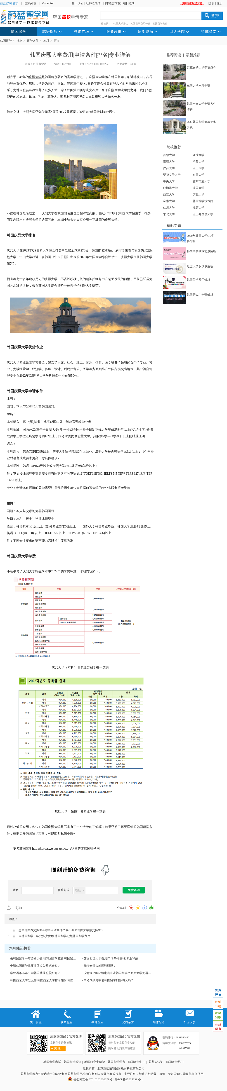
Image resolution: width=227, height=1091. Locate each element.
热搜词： (106, 23)
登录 (211, 3)
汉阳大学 (198, 161)
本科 (46, 40)
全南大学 (169, 201)
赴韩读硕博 (93, 3)
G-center (48, 3)
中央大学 (169, 181)
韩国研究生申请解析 (200, 294)
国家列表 (30, 3)
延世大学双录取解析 (200, 266)
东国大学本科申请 (198, 85)
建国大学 (198, 188)
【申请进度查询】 (192, 3)
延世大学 (198, 155)
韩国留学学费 (116, 1062)
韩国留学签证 (72, 1062)
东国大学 (198, 174)
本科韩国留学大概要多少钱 (201, 124)
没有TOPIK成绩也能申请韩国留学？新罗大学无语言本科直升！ (125, 973)
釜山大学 (198, 168)
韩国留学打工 (137, 1062)
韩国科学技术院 (203, 201)
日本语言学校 (112, 3)
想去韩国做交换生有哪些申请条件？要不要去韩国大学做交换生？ (61, 930)
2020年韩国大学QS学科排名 (200, 238)
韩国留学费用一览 (140, 23)
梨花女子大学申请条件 (201, 67)
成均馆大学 (170, 188)
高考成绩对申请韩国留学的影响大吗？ (109, 980)
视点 (19, 40)
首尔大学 (169, 155)
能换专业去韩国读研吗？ (100, 965)
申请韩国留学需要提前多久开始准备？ (35, 965)
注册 (219, 3)
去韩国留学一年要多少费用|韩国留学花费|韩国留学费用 (54, 936)
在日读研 (129, 3)
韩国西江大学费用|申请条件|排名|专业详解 (111, 958)
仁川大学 (169, 207)
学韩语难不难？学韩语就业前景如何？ (35, 973)
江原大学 (198, 207)
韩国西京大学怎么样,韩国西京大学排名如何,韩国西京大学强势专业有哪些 (58, 980)
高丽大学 (169, 161)
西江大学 (169, 194)
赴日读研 (77, 3)
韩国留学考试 (52, 1062)
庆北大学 (198, 194)
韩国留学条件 (160, 23)
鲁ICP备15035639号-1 (129, 1079)
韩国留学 (6, 40)
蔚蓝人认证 (156, 1062)
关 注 (55, 1048)
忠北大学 (169, 214)
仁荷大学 (169, 168)
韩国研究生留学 (94, 1062)
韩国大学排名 (120, 23)
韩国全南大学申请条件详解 (201, 106)
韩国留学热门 (175, 1062)
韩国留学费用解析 (198, 279)
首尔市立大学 (201, 181)
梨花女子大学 (172, 174)
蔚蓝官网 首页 (9, 3)
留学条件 (33, 40)
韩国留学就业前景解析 (201, 251)
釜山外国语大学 (203, 214)
